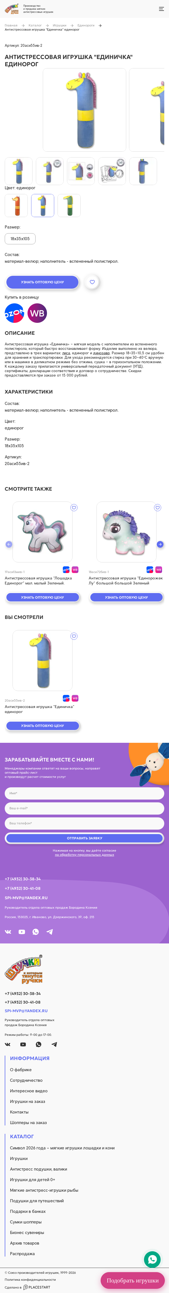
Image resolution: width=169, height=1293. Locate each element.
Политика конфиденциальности (30, 1280)
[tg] (49, 932)
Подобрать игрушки (133, 1280)
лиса (66, 353)
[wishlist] (74, 507)
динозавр (101, 353)
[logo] (84, 969)
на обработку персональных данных (84, 855)
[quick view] (43, 532)
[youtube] (22, 932)
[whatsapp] (36, 932)
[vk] (8, 932)
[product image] (84, 110)
